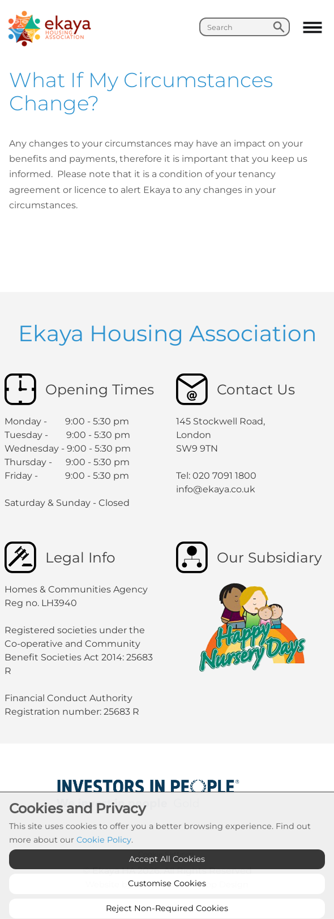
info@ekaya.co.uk (215, 489)
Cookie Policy (103, 862)
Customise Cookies (167, 905)
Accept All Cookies (167, 880)
